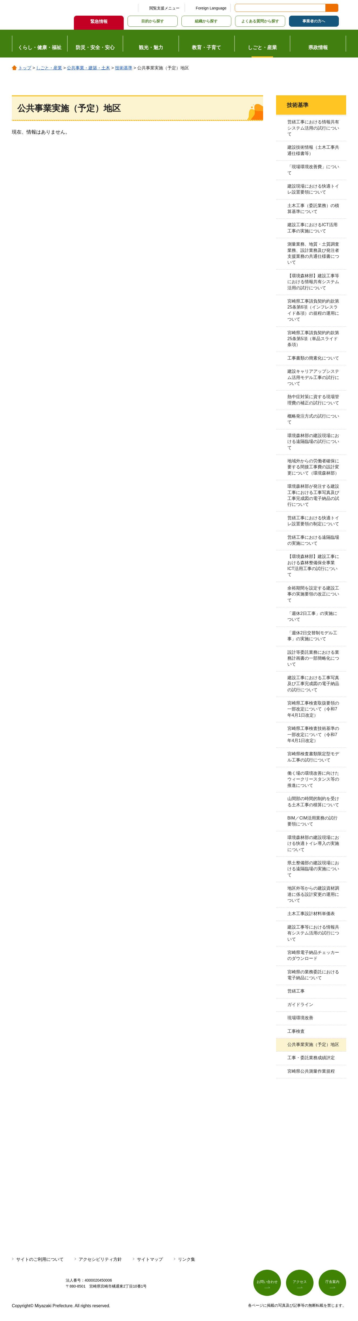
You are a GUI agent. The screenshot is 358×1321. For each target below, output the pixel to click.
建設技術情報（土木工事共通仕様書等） (313, 150)
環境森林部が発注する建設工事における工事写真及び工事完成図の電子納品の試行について (313, 495)
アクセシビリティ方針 (100, 1259)
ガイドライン (300, 1004)
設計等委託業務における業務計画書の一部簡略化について (313, 658)
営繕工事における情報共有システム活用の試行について (313, 128)
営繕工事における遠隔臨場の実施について (313, 540)
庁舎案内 (332, 1282)
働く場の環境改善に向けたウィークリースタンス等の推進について (313, 779)
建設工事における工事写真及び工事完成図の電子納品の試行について (313, 683)
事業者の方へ (313, 21)
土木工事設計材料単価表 (311, 913)
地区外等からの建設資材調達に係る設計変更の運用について (313, 894)
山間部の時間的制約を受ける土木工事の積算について (313, 801)
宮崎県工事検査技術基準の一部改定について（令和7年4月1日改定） (313, 734)
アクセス (299, 1282)
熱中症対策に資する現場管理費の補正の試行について (313, 399)
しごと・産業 (49, 68)
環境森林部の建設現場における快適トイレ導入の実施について (313, 843)
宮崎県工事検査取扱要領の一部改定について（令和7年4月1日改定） (313, 709)
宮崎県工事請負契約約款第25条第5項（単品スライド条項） (313, 338)
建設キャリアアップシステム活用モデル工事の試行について (313, 377)
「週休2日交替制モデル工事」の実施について (312, 636)
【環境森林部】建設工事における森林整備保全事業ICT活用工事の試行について (313, 565)
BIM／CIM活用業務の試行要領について (312, 821)
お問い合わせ (267, 1282)
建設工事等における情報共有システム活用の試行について (313, 933)
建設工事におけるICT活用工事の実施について (312, 227)
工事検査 (296, 1031)
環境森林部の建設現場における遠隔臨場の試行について (313, 441)
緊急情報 (99, 21)
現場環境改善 (300, 1017)
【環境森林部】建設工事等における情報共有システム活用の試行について (313, 281)
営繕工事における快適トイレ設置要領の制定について (313, 521)
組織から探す (206, 21)
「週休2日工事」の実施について (312, 616)
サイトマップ (150, 1259)
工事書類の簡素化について (313, 358)
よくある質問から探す (260, 21)
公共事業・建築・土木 (88, 68)
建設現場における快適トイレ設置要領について (313, 189)
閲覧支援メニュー (164, 8)
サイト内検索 (239, 7)
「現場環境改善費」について (313, 169)
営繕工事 (296, 991)
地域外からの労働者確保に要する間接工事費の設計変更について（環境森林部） (313, 467)
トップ (24, 68)
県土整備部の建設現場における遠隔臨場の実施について (313, 869)
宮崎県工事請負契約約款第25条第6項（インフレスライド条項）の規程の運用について (313, 310)
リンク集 (186, 1259)
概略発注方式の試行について (313, 419)
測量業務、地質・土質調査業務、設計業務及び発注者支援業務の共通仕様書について (313, 253)
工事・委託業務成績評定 (311, 1057)
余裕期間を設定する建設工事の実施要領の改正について (313, 594)
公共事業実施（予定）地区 (313, 1044)
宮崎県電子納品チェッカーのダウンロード (313, 955)
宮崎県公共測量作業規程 (311, 1071)
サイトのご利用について (40, 1259)
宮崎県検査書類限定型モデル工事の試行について (313, 756)
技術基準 (123, 68)
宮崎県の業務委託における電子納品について (313, 975)
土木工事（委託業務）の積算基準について (313, 208)
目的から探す (152, 21)
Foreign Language (211, 8)
